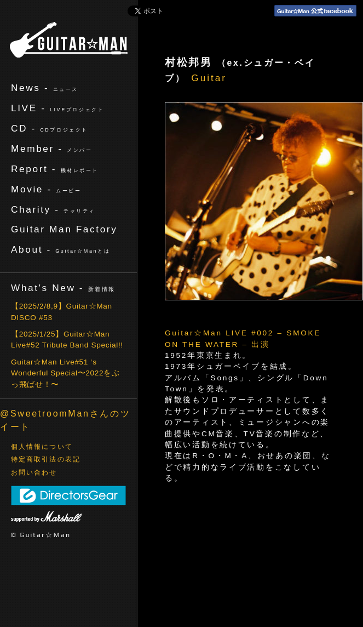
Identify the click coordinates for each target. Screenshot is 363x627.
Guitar (209, 77)
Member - (51, 148)
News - (44, 87)
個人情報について (42, 447)
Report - (55, 168)
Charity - (53, 209)
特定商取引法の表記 (45, 459)
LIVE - (57, 107)
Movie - (46, 189)
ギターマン (69, 39)
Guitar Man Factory (64, 229)
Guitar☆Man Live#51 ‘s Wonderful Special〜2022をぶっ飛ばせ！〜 (65, 373)
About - (60, 249)
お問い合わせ (34, 472)
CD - (49, 128)
